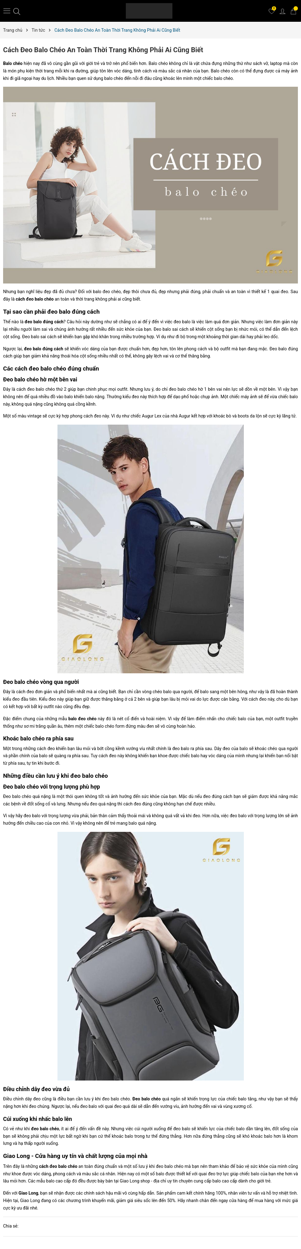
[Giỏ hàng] (293, 11)
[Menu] (7, 10)
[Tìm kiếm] (16, 11)
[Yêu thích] (271, 11)
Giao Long (28, 1193)
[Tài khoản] (282, 11)
